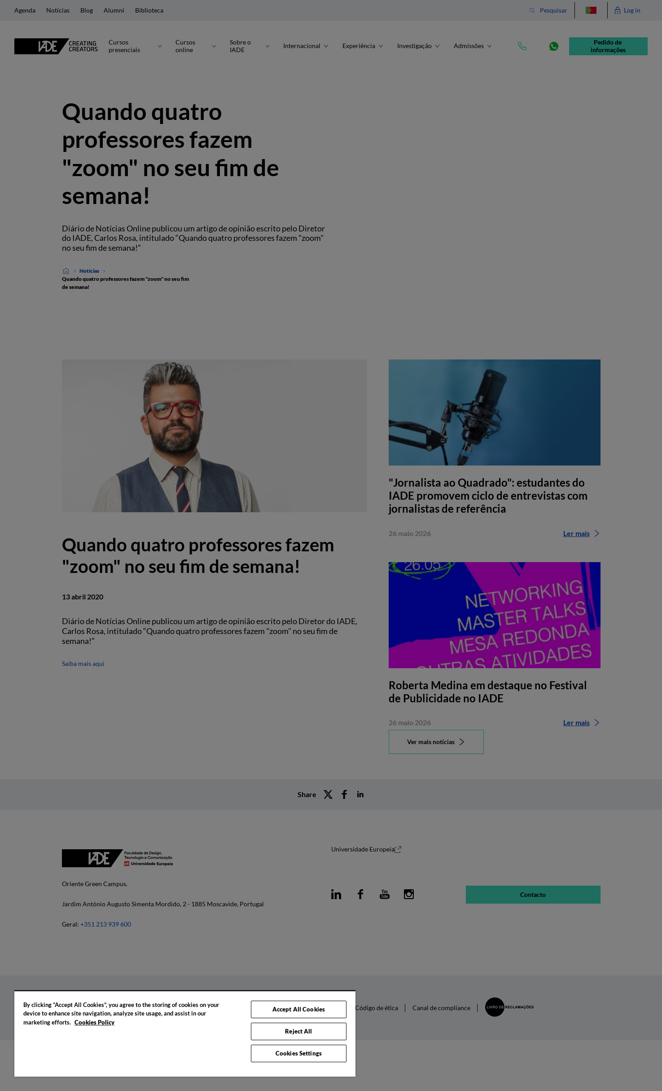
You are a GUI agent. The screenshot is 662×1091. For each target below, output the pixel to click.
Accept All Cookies (298, 1009)
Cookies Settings (299, 1053)
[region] (184, 1033)
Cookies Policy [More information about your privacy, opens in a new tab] (94, 1022)
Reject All (298, 1031)
